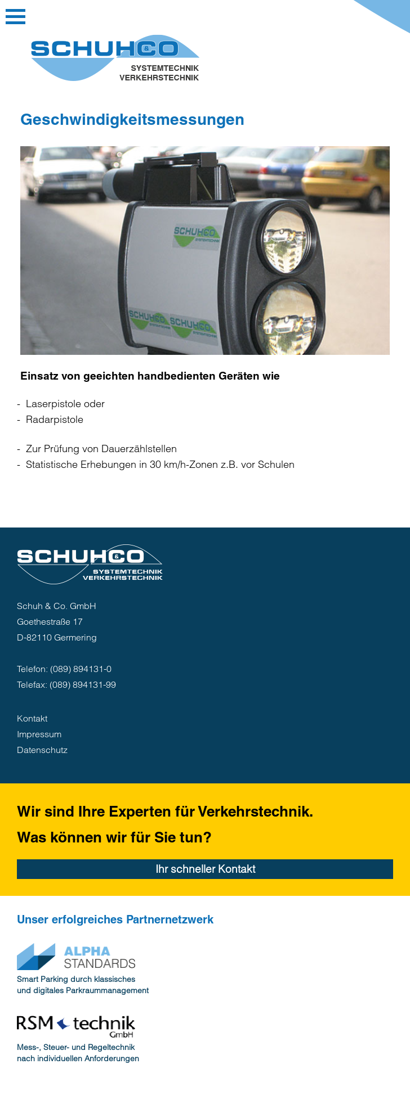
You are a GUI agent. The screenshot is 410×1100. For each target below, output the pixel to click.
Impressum (39, 734)
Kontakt (32, 718)
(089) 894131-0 (81, 668)
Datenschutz (42, 749)
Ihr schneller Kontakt (205, 869)
